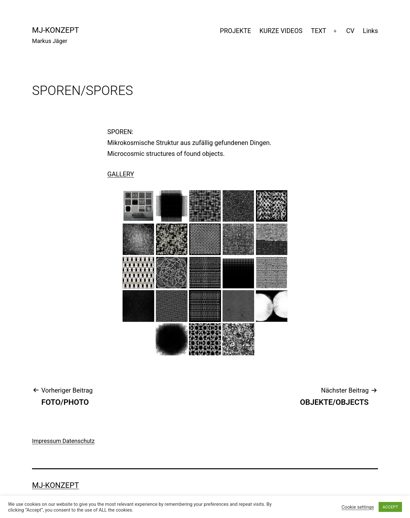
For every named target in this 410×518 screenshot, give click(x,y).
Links (370, 31)
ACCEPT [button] (390, 507)
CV (350, 31)
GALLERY (120, 174)
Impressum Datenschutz (63, 440)
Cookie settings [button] (357, 507)
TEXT (318, 31)
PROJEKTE (235, 31)
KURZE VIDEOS (280, 31)
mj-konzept (55, 30)
